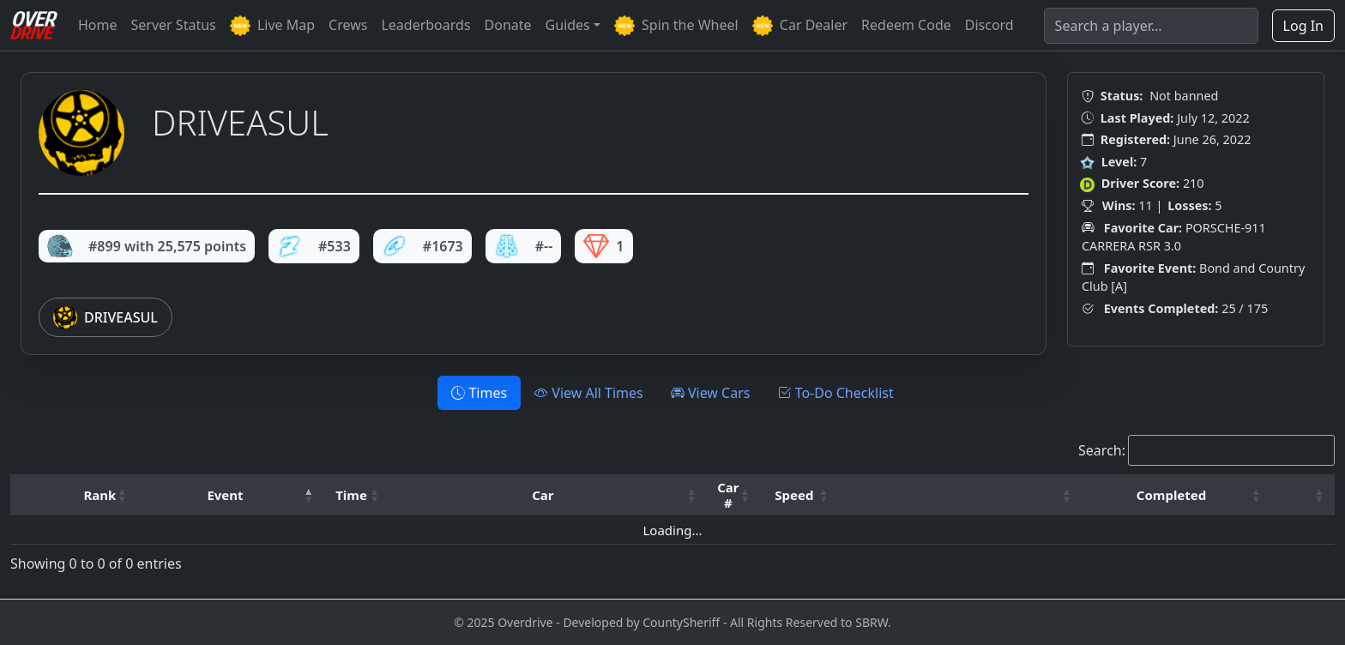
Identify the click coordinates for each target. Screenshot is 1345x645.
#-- (523, 246)
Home (98, 24)
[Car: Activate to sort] (549, 495)
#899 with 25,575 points (146, 246)
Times (479, 392)
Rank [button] (99, 495)
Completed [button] (1171, 495)
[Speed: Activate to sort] (800, 495)
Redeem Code (906, 24)
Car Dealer (799, 26)
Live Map (272, 26)
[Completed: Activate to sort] (1177, 495)
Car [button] (542, 495)
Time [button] (351, 495)
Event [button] (225, 495)
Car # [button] (728, 494)
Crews (348, 24)
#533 (314, 246)
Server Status (173, 24)
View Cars (711, 392)
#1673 (422, 246)
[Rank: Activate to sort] (105, 495)
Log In (1303, 25)
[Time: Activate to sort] (357, 495)
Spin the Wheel (676, 26)
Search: (1101, 450)
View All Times (588, 392)
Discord (989, 24)
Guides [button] (568, 24)
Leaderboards (425, 24)
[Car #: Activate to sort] (733, 495)
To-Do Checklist (835, 392)
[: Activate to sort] (960, 495)
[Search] (1151, 26)
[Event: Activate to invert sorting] (230, 495)
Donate (508, 24)
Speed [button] (794, 495)
